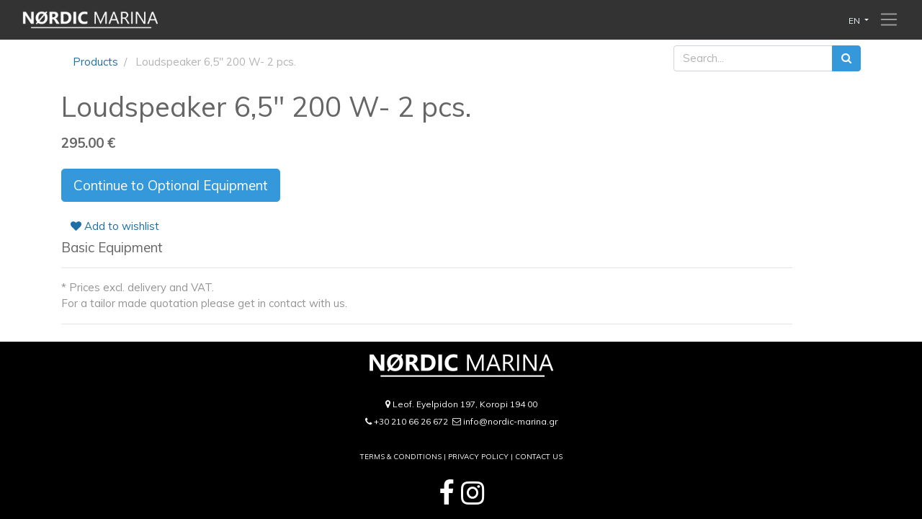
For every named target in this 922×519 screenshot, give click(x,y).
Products (95, 61)
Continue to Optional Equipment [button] (170, 185)
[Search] (846, 58)
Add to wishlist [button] (115, 226)
